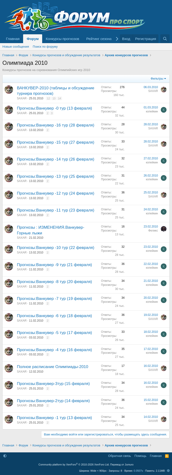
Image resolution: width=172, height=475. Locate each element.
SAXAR (22, 98)
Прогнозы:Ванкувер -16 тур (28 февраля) (55, 125)
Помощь (140, 456)
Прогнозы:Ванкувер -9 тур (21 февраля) (54, 265)
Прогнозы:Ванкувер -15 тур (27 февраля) (55, 142)
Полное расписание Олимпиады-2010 (52, 366)
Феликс (153, 230)
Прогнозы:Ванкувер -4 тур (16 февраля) (54, 350)
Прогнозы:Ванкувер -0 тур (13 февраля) (54, 108)
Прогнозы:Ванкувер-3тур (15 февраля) (53, 383)
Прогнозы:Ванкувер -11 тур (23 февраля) (55, 210)
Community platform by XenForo (74, 464)
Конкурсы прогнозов (62, 39)
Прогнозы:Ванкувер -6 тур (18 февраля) (54, 315)
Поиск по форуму (45, 46)
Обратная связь (119, 456)
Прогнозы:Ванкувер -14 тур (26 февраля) (55, 159)
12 (48, 98)
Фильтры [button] (157, 78)
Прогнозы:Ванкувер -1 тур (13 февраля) (54, 417)
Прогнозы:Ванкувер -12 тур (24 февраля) (55, 193)
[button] (4, 456)
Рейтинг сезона (98, 39)
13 (53, 98)
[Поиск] (165, 38)
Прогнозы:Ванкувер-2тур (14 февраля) (53, 401)
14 (59, 98)
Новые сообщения (15, 46)
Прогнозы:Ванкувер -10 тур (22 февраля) (55, 247)
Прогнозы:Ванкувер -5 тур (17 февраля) (54, 332)
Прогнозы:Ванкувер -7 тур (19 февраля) (54, 298)
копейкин (152, 111)
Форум (33, 39)
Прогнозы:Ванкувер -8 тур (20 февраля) (54, 281)
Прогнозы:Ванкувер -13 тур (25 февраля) (55, 176)
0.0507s (138, 470)
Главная (13, 39)
